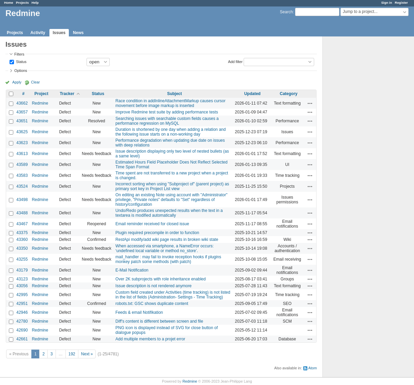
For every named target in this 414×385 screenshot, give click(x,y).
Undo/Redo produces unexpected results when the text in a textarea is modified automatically (169, 213)
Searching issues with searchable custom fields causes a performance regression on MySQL (167, 121)
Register (401, 2)
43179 (22, 270)
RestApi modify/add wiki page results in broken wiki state (167, 239)
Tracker (67, 93)
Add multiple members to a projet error (150, 339)
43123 (22, 279)
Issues (59, 32)
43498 (22, 199)
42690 (22, 330)
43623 (22, 142)
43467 (22, 223)
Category (288, 93)
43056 (22, 285)
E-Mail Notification (132, 270)
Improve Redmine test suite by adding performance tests (167, 112)
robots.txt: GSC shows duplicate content (152, 303)
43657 (22, 112)
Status (21, 61)
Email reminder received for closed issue (152, 223)
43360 (22, 239)
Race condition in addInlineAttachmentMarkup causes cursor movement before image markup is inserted (171, 103)
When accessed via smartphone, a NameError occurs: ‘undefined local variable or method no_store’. (165, 248)
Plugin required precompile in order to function (157, 232)
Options (20, 70)
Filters (19, 54)
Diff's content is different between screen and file (159, 321)
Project (41, 93)
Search (286, 12)
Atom (312, 368)
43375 (22, 232)
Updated (252, 93)
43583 (22, 175)
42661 (22, 339)
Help (35, 2)
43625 (22, 131)
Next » (87, 354)
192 (71, 354)
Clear (35, 82)
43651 (22, 121)
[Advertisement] (356, 143)
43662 (22, 103)
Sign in (386, 2)
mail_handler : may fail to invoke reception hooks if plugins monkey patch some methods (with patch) (168, 259)
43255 (22, 259)
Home (8, 2)
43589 (22, 164)
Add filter (235, 61)
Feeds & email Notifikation (139, 312)
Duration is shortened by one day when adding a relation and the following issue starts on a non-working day (171, 132)
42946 (22, 312)
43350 (22, 248)
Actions (310, 103)
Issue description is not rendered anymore (153, 285)
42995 (22, 294)
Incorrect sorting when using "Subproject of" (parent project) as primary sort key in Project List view (172, 186)
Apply (16, 82)
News (78, 32)
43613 (22, 153)
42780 (22, 321)
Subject (174, 93)
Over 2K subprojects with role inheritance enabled (161, 279)
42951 (22, 303)
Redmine (40, 103)
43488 (22, 213)
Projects (22, 2)
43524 (22, 186)
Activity (37, 32)
